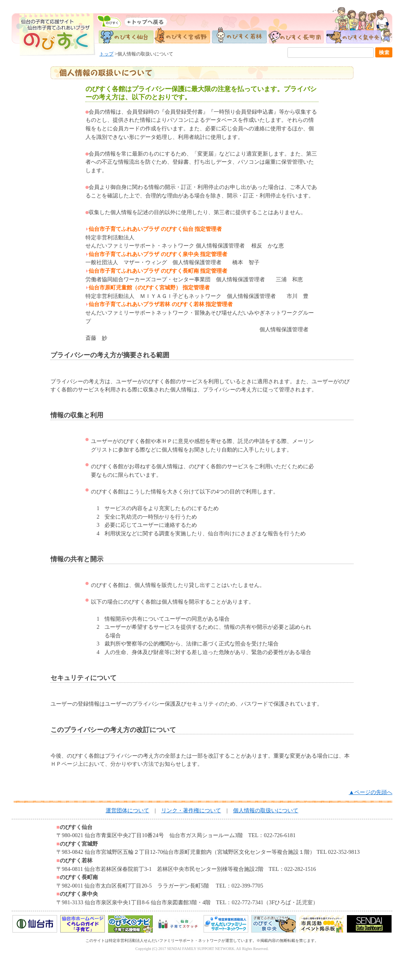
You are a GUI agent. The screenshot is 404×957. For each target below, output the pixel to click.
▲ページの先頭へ (370, 792)
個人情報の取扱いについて (265, 810)
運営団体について (127, 810)
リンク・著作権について (191, 810)
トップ (106, 54)
